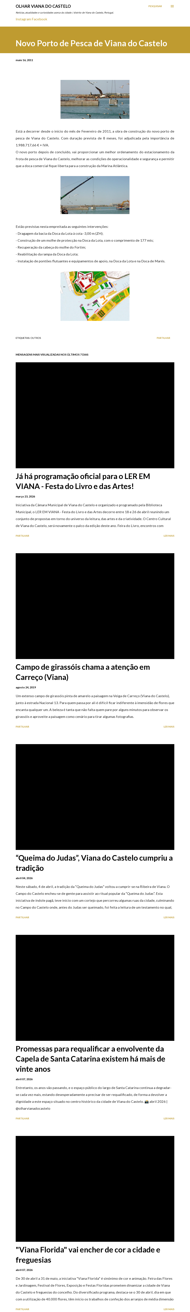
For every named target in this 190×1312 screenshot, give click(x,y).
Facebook (39, 19)
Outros (36, 337)
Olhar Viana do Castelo (43, 6)
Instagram (23, 19)
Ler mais (169, 535)
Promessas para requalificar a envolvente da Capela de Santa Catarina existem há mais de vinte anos (90, 1058)
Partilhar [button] (163, 337)
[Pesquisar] (155, 6)
